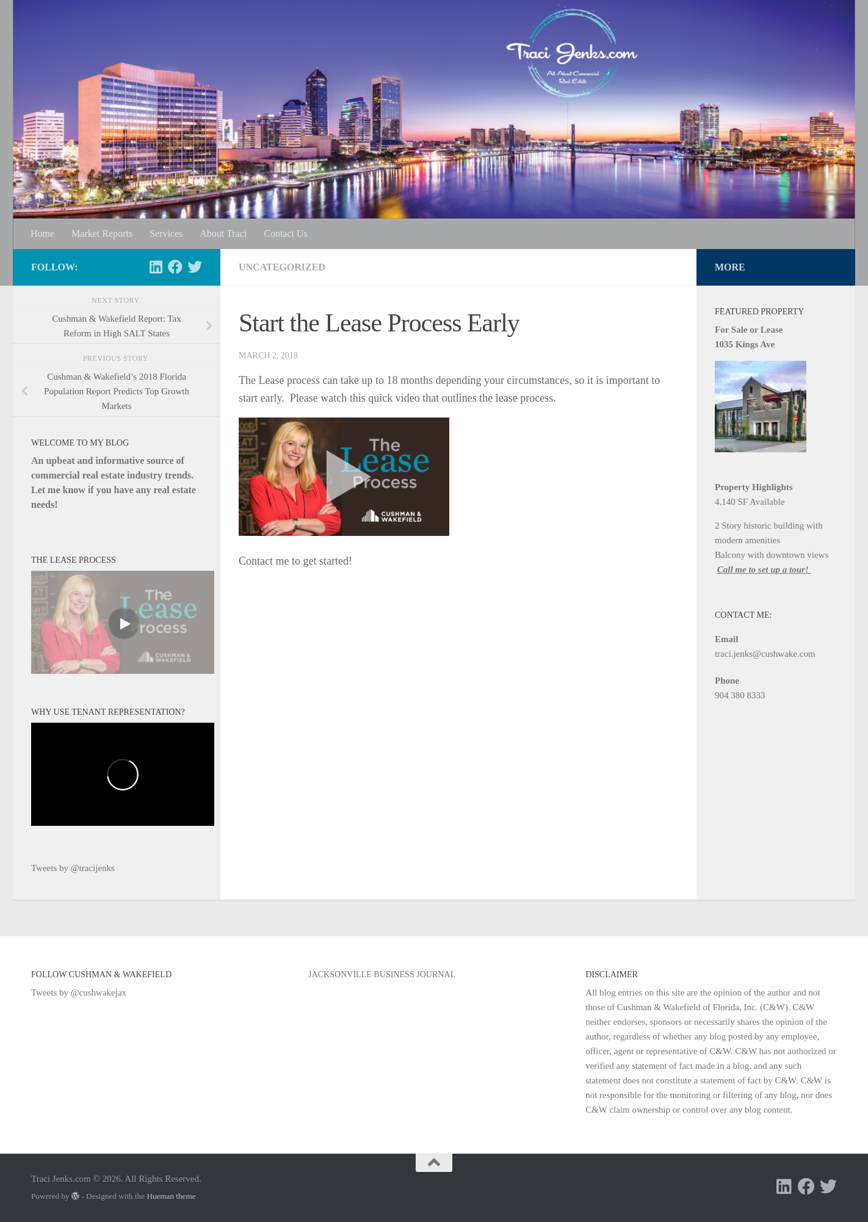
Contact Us (286, 233)
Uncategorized (282, 267)
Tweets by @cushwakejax (78, 992)
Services (166, 233)
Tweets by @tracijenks (73, 868)
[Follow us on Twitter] (194, 266)
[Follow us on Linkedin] (155, 266)
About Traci (223, 233)
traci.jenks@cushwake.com (765, 654)
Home (42, 233)
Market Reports (101, 233)
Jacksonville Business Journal (381, 974)
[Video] (122, 622)
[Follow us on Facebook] (175, 266)
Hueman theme (170, 1196)
